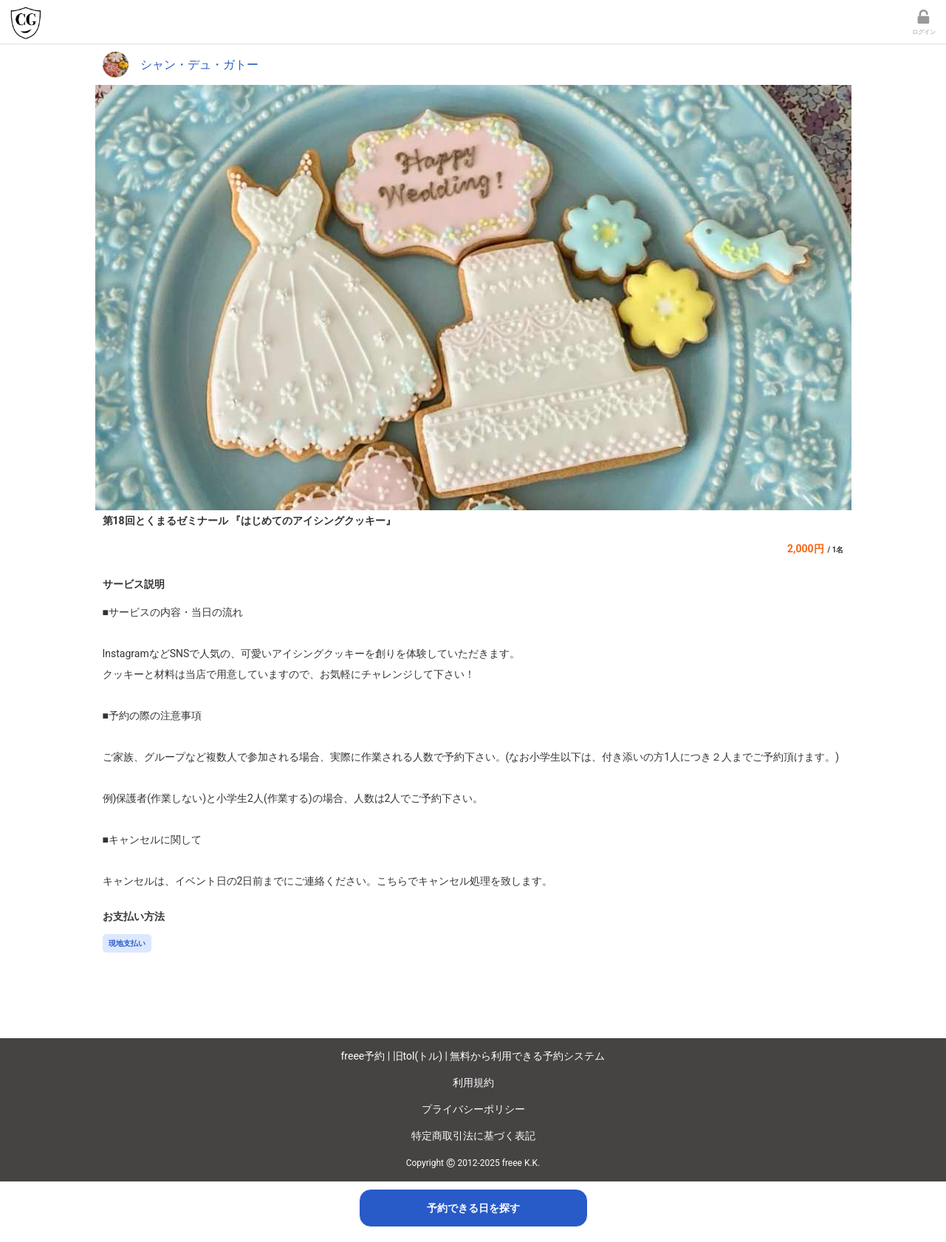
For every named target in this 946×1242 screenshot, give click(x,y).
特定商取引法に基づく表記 (473, 1136)
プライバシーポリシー (473, 1109)
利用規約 (473, 1082)
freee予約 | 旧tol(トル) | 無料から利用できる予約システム (473, 1056)
